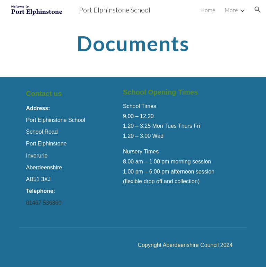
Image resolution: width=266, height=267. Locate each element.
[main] (132, 43)
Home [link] (207, 10)
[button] (257, 9)
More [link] (231, 10)
